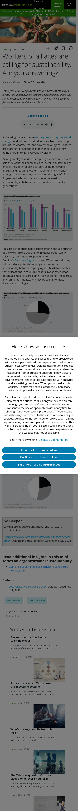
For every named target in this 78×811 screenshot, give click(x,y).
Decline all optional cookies (39, 457)
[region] (39, 405)
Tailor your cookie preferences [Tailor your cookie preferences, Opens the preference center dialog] (39, 464)
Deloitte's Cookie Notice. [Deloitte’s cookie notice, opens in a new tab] (53, 439)
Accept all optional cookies (39, 450)
